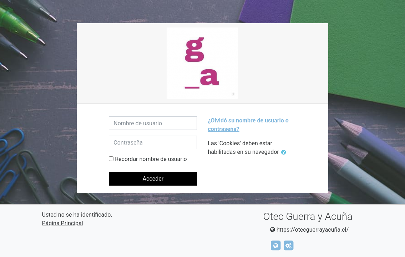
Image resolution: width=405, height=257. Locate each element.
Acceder (153, 178)
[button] (285, 152)
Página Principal (62, 223)
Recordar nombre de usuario (151, 159)
